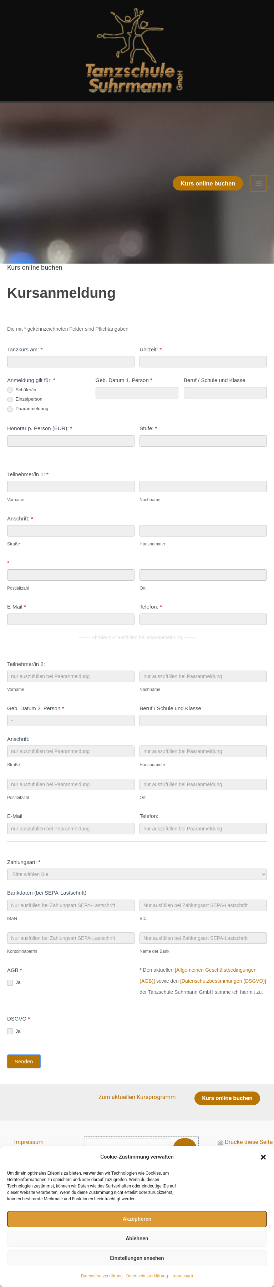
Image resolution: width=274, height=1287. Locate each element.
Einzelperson (24, 420)
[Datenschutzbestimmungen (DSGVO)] (223, 1001)
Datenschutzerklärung (102, 1275)
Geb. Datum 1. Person (124, 401)
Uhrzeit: (150, 370)
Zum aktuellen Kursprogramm (137, 1117)
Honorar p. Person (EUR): (39, 449)
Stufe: (148, 449)
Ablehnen (137, 1238)
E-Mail (16, 627)
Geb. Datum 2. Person (35, 729)
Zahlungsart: (23, 883)
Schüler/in (21, 411)
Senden (24, 1082)
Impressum (182, 1275)
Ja (13, 1003)
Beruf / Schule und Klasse (214, 401)
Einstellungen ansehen (137, 1258)
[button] (263, 1157)
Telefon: (150, 627)
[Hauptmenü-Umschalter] (258, 204)
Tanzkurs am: (24, 370)
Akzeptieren (137, 1219)
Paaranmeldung (27, 430)
